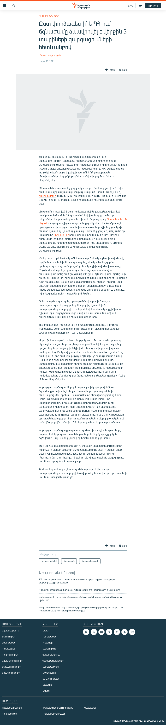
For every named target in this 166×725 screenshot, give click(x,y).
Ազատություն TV (10, 630)
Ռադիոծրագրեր (10, 654)
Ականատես (90, 707)
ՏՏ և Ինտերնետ (50, 678)
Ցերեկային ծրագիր (11, 666)
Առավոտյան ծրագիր (12, 660)
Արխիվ (45, 690)
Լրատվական (8, 642)
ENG (130, 5)
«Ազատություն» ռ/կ (12, 707)
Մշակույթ (47, 684)
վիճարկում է (61, 234)
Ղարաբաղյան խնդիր (53, 660)
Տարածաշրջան (50, 666)
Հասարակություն (50, 16)
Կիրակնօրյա (8, 648)
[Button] (110, 70)
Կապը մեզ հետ (9, 713)
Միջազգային (49, 672)
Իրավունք (47, 642)
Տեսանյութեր (8, 636)
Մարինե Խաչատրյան (50, 55)
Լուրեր (45, 630)
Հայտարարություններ (54, 713)
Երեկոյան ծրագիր (11, 672)
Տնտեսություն (49, 648)
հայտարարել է (47, 195)
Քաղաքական (49, 636)
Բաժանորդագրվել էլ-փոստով (58, 707)
